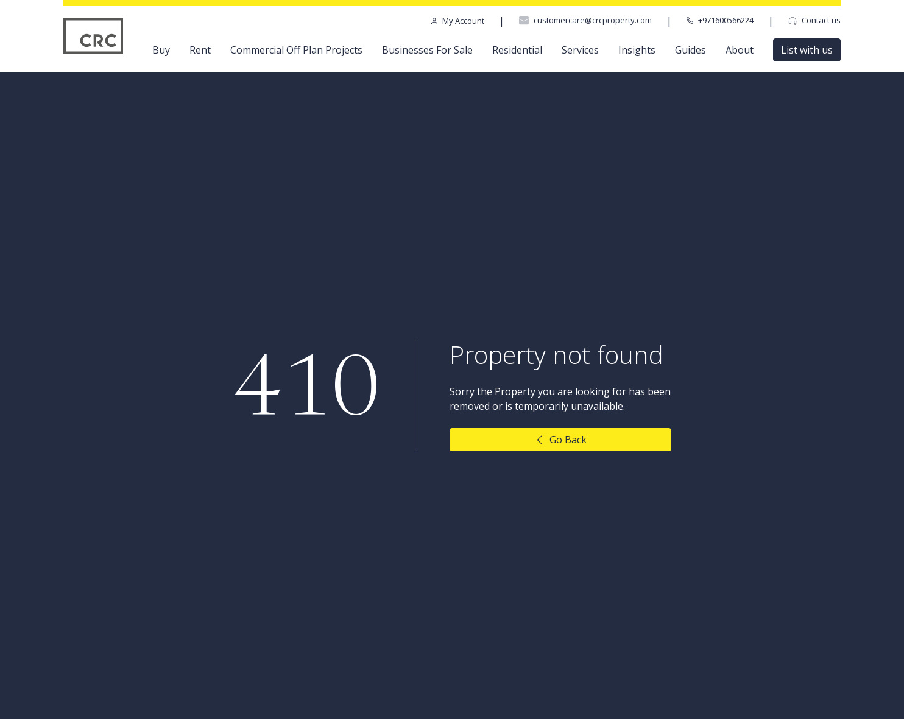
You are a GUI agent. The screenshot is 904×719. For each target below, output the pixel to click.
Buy (161, 50)
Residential (517, 50)
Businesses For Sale (427, 50)
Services (580, 50)
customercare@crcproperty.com (585, 20)
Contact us (814, 20)
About (740, 50)
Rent (200, 50)
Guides (690, 50)
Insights (636, 50)
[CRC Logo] (93, 36)
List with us (807, 50)
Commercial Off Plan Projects (296, 50)
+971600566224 (720, 20)
